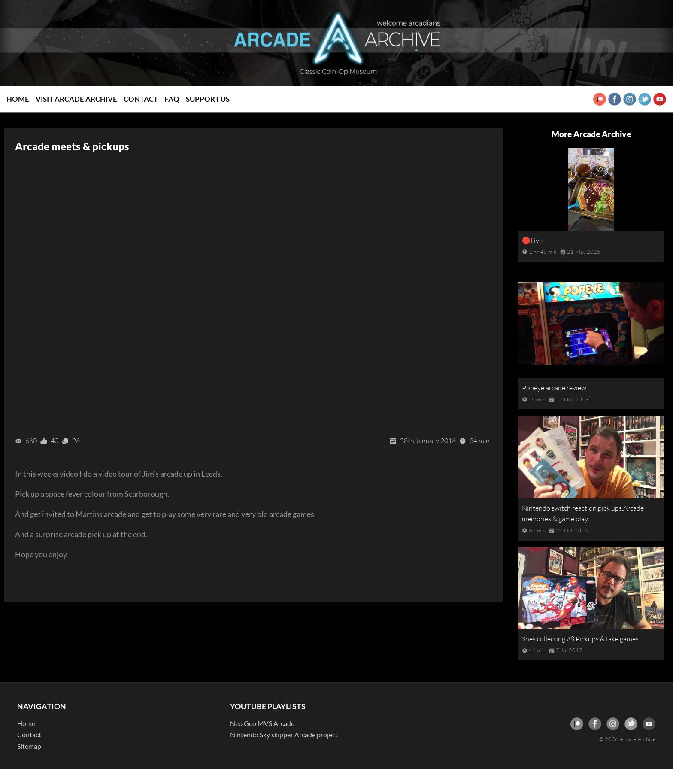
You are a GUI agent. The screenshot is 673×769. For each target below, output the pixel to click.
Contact (141, 98)
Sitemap (29, 746)
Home (17, 98)
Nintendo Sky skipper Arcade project (284, 734)
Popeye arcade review (554, 387)
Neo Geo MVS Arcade (262, 723)
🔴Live (532, 240)
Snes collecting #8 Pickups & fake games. (581, 639)
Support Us (208, 98)
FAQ (171, 98)
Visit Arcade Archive (76, 98)
